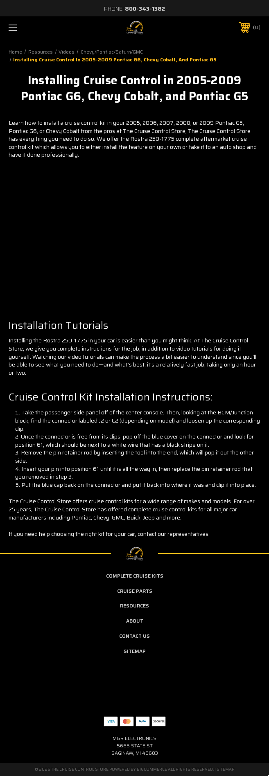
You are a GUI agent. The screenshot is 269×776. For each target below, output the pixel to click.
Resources (134, 606)
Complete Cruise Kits (134, 576)
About (134, 621)
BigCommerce (152, 769)
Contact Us (134, 636)
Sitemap (135, 651)
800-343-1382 (145, 8)
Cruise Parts (134, 591)
